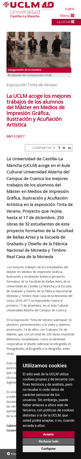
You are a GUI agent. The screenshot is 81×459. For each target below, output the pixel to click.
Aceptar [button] (48, 434)
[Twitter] (54, 147)
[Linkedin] (68, 147)
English (70, 9)
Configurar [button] (48, 448)
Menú (67, 15)
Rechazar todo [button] (49, 441)
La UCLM (65, 22)
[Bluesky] (63, 147)
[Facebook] (58, 147)
